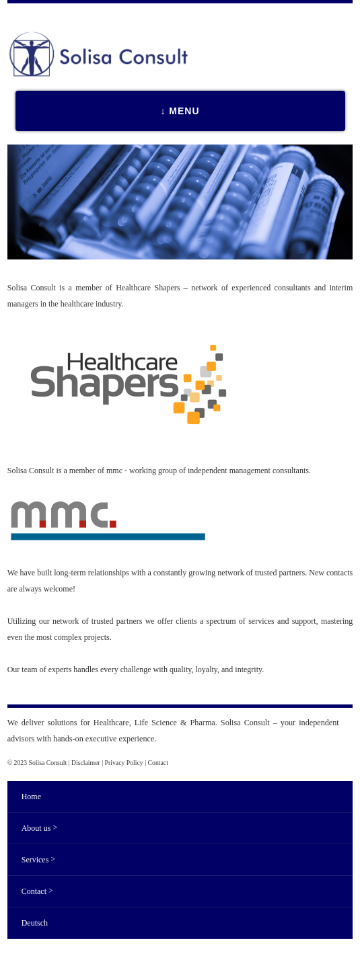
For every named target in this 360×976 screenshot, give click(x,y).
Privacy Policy (124, 762)
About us (39, 828)
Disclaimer (85, 762)
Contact (158, 762)
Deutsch (35, 923)
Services (38, 859)
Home (31, 796)
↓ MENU (179, 111)
